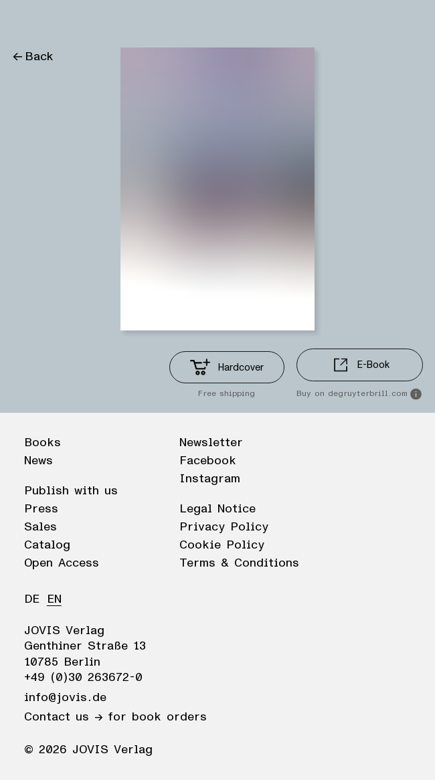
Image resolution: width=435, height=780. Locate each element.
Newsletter (211, 443)
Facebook (207, 461)
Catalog (47, 545)
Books (42, 443)
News (38, 461)
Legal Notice (217, 509)
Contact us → (63, 717)
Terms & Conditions (239, 563)
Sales (40, 527)
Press (41, 509)
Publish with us (71, 491)
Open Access (61, 563)
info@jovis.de (65, 698)
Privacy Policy (223, 527)
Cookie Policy (221, 545)
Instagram (209, 479)
